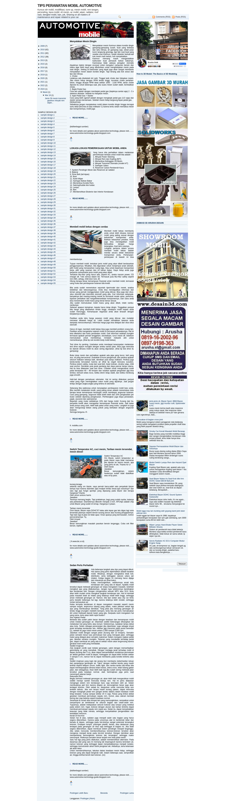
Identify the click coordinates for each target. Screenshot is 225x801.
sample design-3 (48, 121)
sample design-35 (48, 221)
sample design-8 (48, 137)
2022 (42, 85)
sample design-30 (48, 205)
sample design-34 (48, 218)
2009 (42, 46)
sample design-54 (48, 280)
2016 (42, 67)
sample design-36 (48, 224)
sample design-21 (48, 177)
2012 (42, 57)
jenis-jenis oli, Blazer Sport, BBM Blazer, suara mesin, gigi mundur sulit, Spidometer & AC (167, 403)
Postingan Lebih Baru (79, 793)
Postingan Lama (127, 793)
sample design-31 (48, 208)
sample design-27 (48, 196)
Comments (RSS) (163, 17)
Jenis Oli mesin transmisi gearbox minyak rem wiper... (55, 100)
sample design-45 (48, 252)
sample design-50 (48, 268)
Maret (45, 92)
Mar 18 (48, 95)
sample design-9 (48, 140)
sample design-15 (48, 158)
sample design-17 (48, 165)
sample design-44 (48, 249)
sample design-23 (48, 183)
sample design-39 (48, 233)
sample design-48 (48, 261)
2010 (42, 49)
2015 (42, 64)
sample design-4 (48, 124)
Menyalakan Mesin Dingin (83, 41)
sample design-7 (48, 134)
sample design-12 (48, 149)
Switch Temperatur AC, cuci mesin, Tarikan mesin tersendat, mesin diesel (101, 450)
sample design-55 (48, 283)
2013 (42, 60)
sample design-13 (48, 152)
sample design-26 (48, 193)
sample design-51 (48, 271)
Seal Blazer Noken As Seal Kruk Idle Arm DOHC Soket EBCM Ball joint (166, 480)
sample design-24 (48, 187)
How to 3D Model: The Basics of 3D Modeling (157, 74)
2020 (42, 78)
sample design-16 (48, 162)
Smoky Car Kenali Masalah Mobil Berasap (167, 431)
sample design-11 (48, 146)
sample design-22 (48, 180)
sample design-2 (48, 118)
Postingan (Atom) (87, 798)
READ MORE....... (80, 118)
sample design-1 (48, 115)
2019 (42, 75)
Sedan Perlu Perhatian (81, 565)
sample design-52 (48, 274)
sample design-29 (48, 202)
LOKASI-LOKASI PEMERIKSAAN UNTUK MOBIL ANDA (98, 148)
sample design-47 (48, 258)
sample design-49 (48, 265)
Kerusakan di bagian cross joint (150, 420)
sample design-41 (48, 240)
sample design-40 (48, 236)
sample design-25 (48, 190)
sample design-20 (48, 174)
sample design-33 (48, 215)
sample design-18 (48, 168)
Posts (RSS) (180, 17)
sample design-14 (48, 155)
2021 (42, 82)
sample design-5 (48, 127)
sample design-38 (48, 230)
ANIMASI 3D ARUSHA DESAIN (150, 223)
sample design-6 (48, 130)
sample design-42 (48, 243)
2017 (42, 71)
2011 (42, 53)
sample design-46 (48, 255)
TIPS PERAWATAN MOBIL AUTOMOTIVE (70, 6)
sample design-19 (48, 171)
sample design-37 (48, 227)
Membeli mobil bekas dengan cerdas (89, 226)
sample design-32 (48, 212)
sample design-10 (48, 143)
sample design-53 (48, 277)
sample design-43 (48, 246)
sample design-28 (48, 199)
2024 (42, 89)
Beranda (104, 793)
